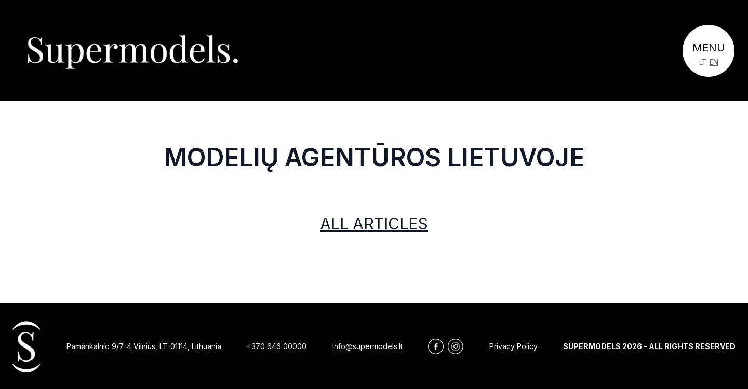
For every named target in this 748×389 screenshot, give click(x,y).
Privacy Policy (513, 346)
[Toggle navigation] (708, 51)
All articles (374, 223)
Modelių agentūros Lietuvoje (374, 157)
